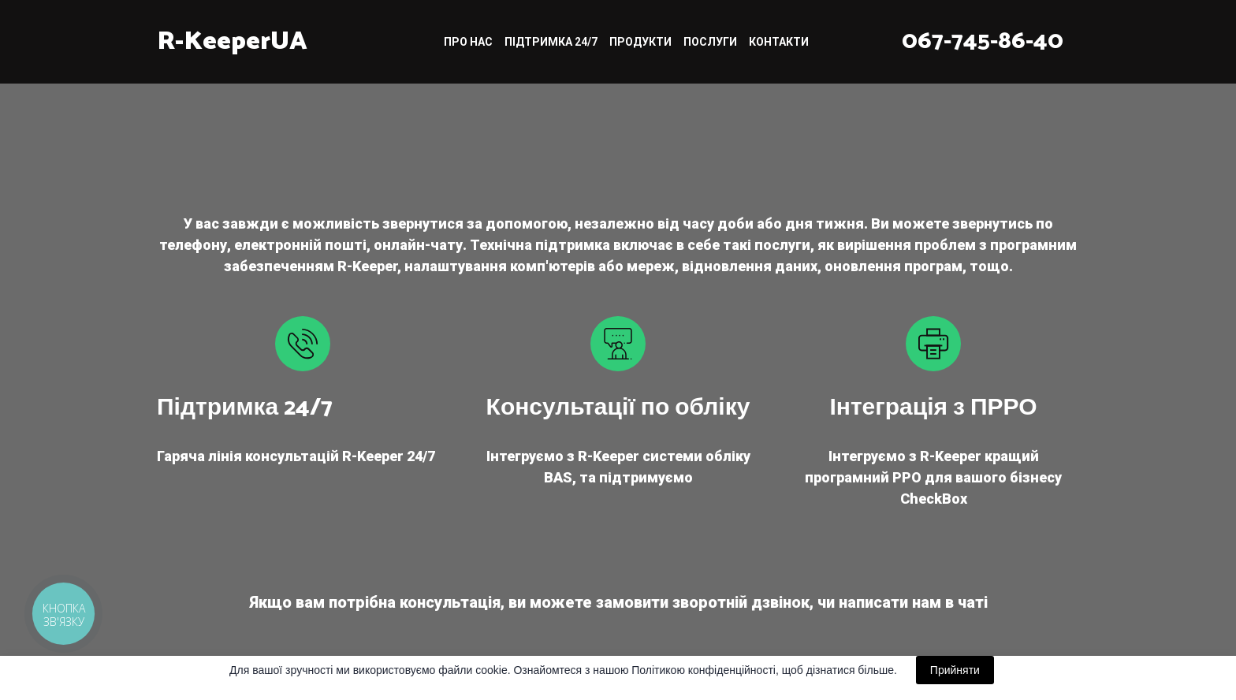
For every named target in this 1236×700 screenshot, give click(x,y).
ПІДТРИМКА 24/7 (551, 41)
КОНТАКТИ (779, 41)
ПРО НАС (468, 41)
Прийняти (955, 670)
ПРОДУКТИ (640, 41)
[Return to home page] (232, 42)
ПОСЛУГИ (710, 41)
